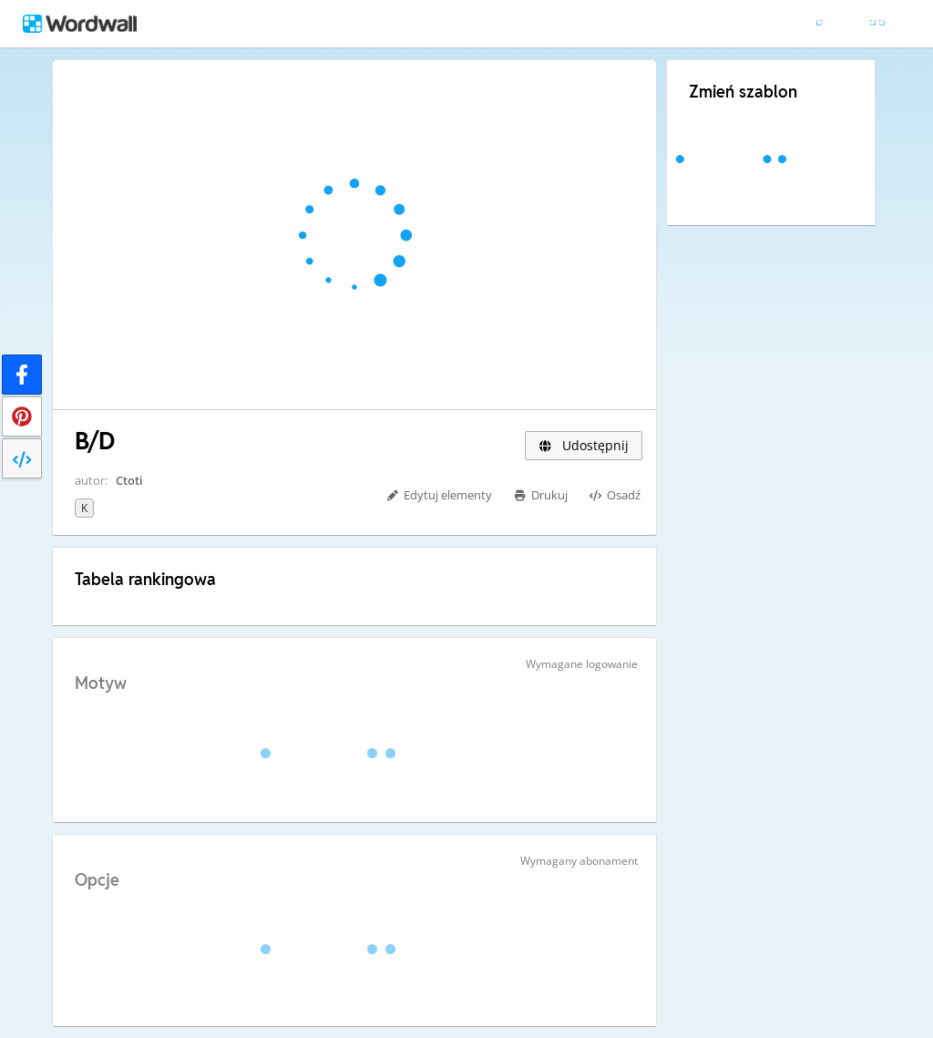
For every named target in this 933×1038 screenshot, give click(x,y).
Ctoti (129, 480)
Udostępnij (583, 445)
